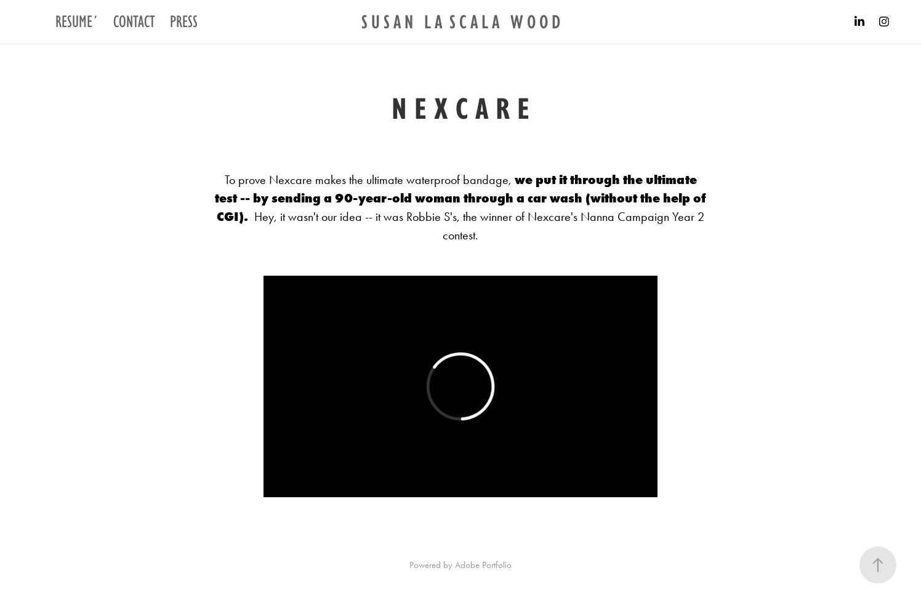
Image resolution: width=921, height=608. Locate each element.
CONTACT (134, 21)
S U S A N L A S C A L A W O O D (460, 21)
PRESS (184, 21)
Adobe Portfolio (483, 564)
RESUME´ (76, 21)
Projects (40, 21)
